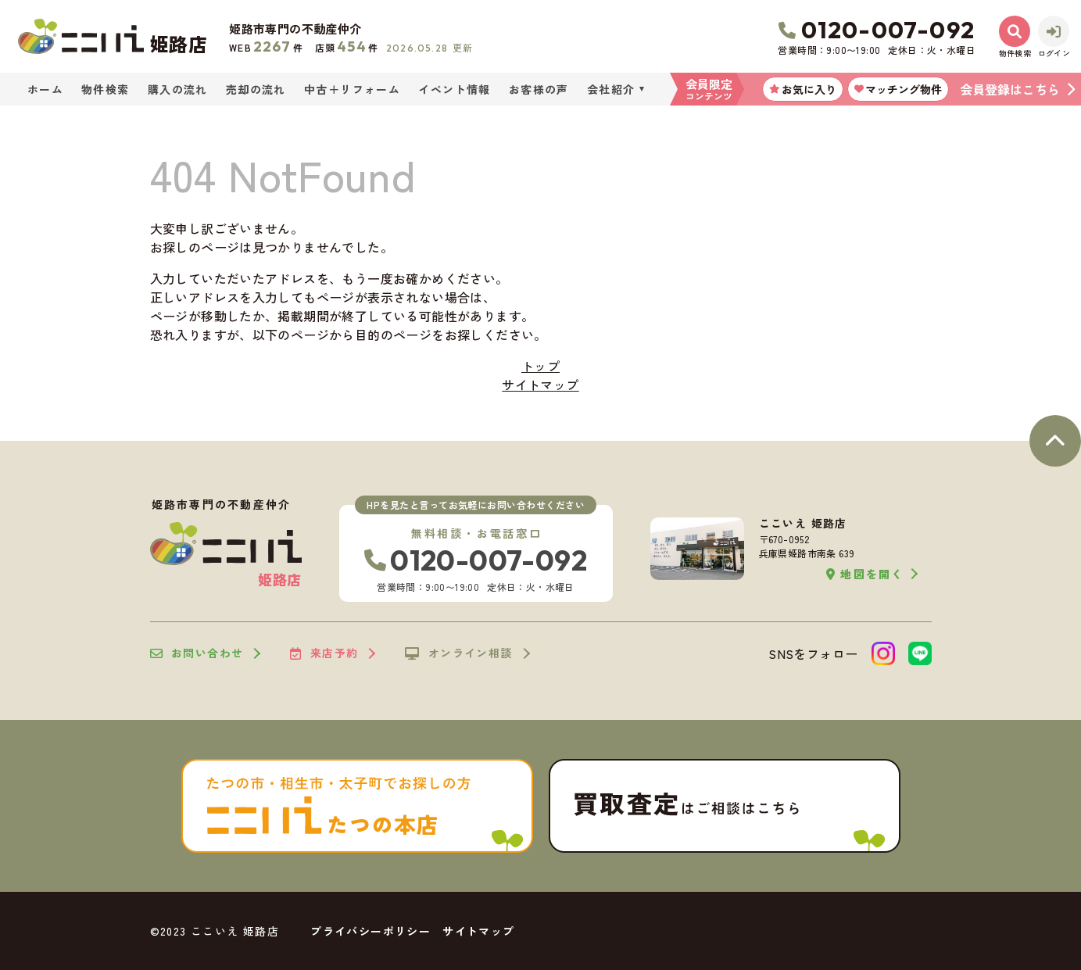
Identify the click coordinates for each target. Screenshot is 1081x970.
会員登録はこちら (1010, 89)
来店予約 (324, 653)
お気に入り (802, 89)
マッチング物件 (898, 89)
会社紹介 (611, 89)
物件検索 (105, 89)
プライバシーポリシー (370, 930)
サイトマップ (540, 384)
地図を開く (865, 574)
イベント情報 (454, 89)
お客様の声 (539, 89)
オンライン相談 (458, 653)
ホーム (45, 89)
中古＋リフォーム (352, 89)
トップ (540, 365)
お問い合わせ (197, 653)
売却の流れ (256, 89)
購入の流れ (178, 89)
